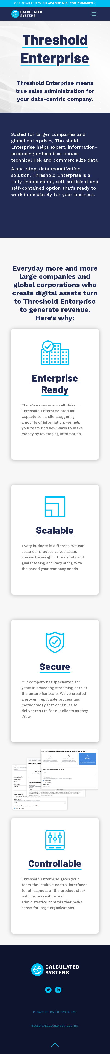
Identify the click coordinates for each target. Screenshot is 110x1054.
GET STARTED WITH (55, 3)
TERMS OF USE (67, 1012)
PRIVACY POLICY (43, 1012)
